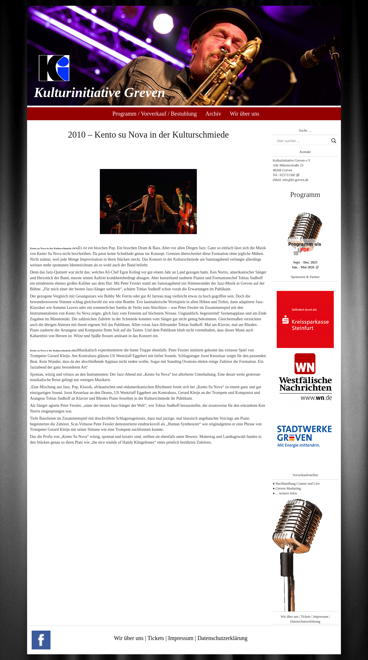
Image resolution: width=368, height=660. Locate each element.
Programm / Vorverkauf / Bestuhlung (154, 113)
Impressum (320, 617)
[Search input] (302, 141)
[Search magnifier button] (334, 141)
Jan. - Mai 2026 (303, 267)
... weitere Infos (286, 493)
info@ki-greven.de (295, 180)
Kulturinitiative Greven (99, 92)
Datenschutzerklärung (305, 621)
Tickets (306, 617)
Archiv (213, 113)
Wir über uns (244, 113)
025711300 (287, 175)
